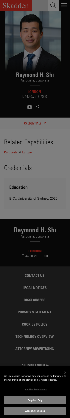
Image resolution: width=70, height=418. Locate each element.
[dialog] (35, 392)
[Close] (65, 372)
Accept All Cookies (35, 410)
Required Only (35, 400)
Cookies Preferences (36, 389)
